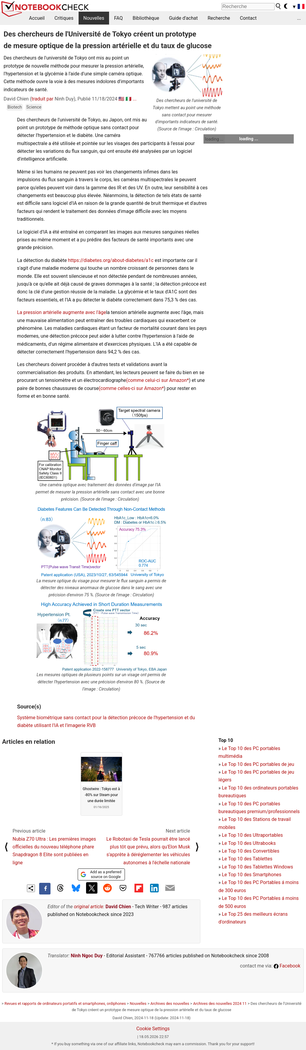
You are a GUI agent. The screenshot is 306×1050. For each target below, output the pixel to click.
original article (88, 906)
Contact (248, 18)
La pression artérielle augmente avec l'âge (61, 312)
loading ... (214, 139)
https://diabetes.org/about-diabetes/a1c (111, 260)
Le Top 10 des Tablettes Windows (257, 867)
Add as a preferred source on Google (100, 874)
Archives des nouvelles (169, 1003)
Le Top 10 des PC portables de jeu (258, 764)
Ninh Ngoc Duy (87, 955)
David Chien (118, 906)
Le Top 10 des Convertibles (250, 851)
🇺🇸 (121, 99)
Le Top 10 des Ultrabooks (249, 843)
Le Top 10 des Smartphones (251, 874)
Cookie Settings (153, 1028)
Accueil (37, 18)
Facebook (287, 966)
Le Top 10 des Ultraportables (252, 835)
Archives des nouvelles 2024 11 (220, 1003)
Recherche (219, 18)
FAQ (118, 18)
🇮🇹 (128, 99)
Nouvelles (93, 18)
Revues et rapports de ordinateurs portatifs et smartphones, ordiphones (65, 1003)
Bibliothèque (146, 18)
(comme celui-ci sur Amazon (156, 380)
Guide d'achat (183, 18)
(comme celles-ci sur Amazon (130, 388)
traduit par (42, 99)
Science (33, 107)
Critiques (64, 18)
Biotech (14, 107)
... (299, 18)
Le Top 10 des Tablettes (247, 859)
